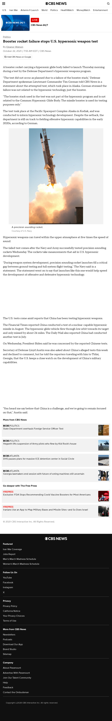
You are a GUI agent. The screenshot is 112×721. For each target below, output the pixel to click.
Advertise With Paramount (16, 673)
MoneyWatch (83, 10)
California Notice (11, 611)
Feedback (8, 687)
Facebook (8, 582)
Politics (54, 10)
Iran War (13, 10)
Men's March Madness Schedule (19, 559)
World (44, 10)
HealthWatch (67, 10)
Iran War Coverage (12, 549)
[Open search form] (108, 3)
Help (5, 682)
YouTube (7, 577)
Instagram (8, 587)
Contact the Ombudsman (16, 692)
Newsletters (9, 634)
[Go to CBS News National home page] (56, 3)
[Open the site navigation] (20, 3)
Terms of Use (9, 621)
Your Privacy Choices (14, 616)
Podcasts (7, 639)
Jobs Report (9, 554)
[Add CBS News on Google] (18, 57)
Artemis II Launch (30, 10)
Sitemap (7, 654)
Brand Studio (9, 649)
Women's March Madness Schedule (21, 564)
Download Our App (13, 644)
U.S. (4, 10)
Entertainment (100, 10)
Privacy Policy (10, 606)
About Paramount (12, 668)
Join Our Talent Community (17, 678)
